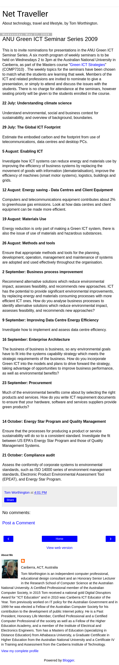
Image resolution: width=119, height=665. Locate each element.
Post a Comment (18, 522)
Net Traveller (25, 13)
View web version (60, 548)
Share (10, 500)
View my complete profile (20, 651)
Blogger (68, 660)
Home (59, 538)
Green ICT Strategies (87, 65)
